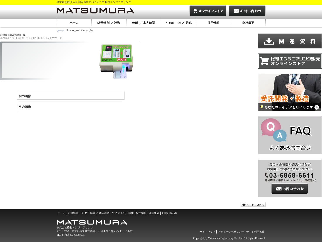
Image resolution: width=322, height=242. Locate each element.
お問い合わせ (169, 213)
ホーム (74, 23)
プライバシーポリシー (231, 231)
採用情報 (213, 23)
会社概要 (248, 23)
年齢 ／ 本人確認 (143, 23)
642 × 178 (23, 38)
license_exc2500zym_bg (45, 38)
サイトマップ (207, 231)
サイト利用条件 (255, 231)
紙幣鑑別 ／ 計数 (108, 23)
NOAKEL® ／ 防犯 (178, 23)
